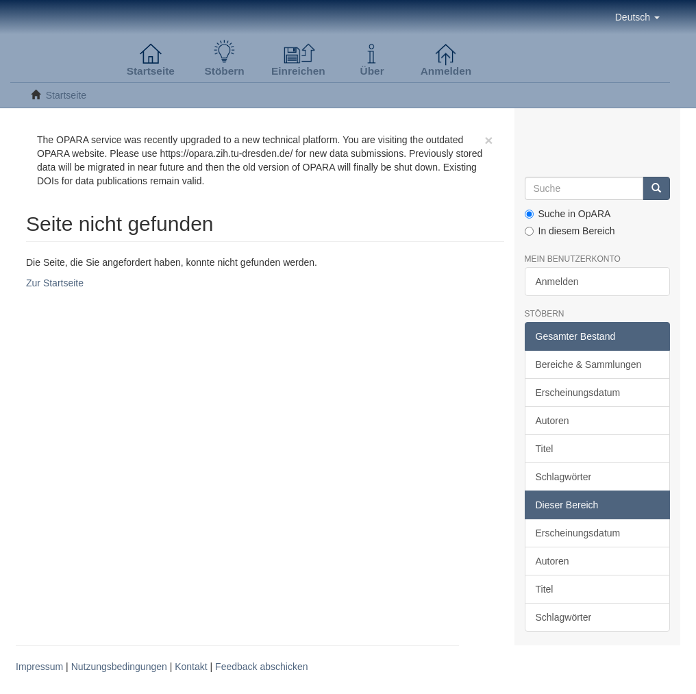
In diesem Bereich (570, 230)
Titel (545, 448)
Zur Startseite (55, 282)
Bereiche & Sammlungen (589, 364)
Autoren (552, 420)
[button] (637, 17)
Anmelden (557, 281)
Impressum (39, 666)
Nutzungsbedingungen (119, 666)
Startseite (66, 95)
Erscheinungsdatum (578, 392)
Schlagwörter (564, 476)
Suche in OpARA (568, 213)
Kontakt (191, 666)
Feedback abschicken (261, 666)
